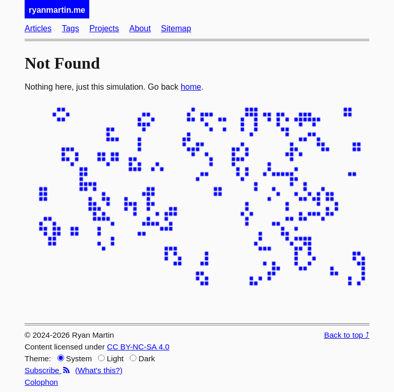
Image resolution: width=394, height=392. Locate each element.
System (74, 358)
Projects (104, 28)
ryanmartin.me (57, 10)
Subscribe (48, 370)
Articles (38, 28)
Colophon (41, 382)
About (140, 28)
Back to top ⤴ (346, 335)
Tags (70, 28)
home (191, 86)
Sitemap (176, 28)
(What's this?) (98, 370)
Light (111, 358)
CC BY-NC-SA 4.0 (138, 346)
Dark (142, 358)
